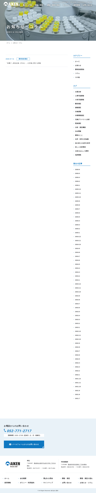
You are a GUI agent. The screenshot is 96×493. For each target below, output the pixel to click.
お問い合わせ (87, 5)
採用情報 (77, 5)
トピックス (67, 5)
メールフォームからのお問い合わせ (24, 445)
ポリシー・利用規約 (27, 482)
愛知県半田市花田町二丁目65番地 (77, 464)
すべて (77, 61)
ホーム (8, 43)
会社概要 (23, 478)
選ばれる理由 (27, 5)
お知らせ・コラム (86, 482)
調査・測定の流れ (53, 5)
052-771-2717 (22, 431)
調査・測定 (39, 5)
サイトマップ (48, 482)
